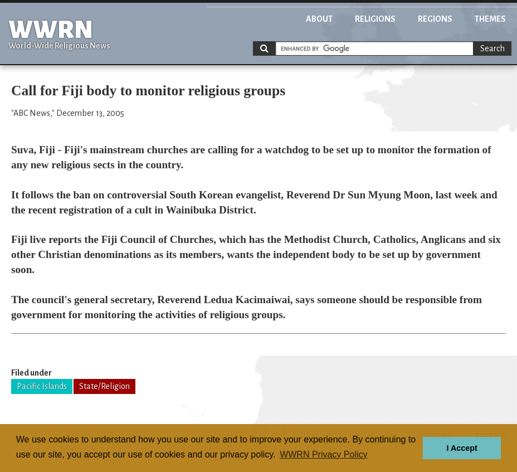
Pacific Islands (42, 386)
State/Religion (104, 386)
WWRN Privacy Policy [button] (323, 454)
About (319, 18)
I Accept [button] (461, 448)
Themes (490, 18)
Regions (435, 18)
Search (492, 48)
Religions (375, 18)
